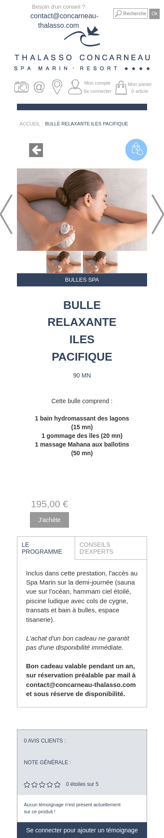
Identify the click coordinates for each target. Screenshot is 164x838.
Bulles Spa (82, 279)
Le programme (42, 548)
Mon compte (97, 82)
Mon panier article (140, 88)
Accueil (30, 123)
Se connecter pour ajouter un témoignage (82, 830)
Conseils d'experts (96, 548)
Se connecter (97, 91)
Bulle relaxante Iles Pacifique (86, 123)
